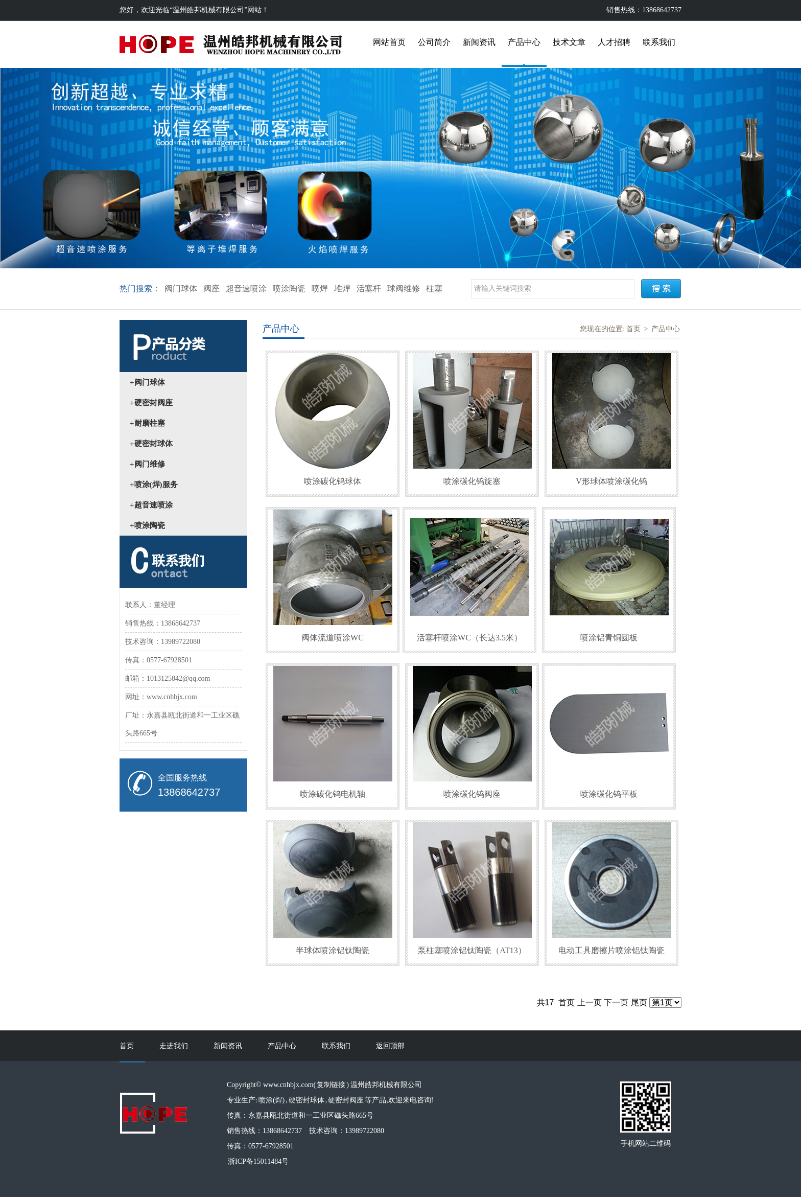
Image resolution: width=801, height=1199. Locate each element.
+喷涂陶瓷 (147, 525)
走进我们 (173, 1046)
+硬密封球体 (151, 444)
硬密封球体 (306, 1100)
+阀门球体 (147, 382)
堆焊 (342, 288)
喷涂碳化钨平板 (609, 794)
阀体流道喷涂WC (332, 637)
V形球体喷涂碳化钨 (611, 481)
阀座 (211, 288)
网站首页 (389, 42)
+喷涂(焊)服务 (154, 484)
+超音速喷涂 (151, 505)
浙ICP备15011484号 (258, 1161)
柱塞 (434, 288)
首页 (633, 329)
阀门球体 (180, 288)
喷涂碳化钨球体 (332, 481)
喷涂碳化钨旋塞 (472, 481)
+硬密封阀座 (151, 403)
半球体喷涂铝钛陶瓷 (332, 950)
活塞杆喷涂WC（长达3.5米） (469, 637)
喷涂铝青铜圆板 (609, 637)
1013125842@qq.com (178, 678)
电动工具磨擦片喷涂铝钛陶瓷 (611, 950)
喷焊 (320, 288)
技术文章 (569, 42)
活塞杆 (369, 288)
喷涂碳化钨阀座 (472, 794)
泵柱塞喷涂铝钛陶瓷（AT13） (472, 950)
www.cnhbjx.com (172, 697)
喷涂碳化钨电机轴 (332, 794)
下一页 (616, 1002)
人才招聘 (614, 42)
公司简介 (434, 42)
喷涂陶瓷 (289, 288)
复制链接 (331, 1085)
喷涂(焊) (271, 1100)
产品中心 (524, 42)
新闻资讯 (479, 42)
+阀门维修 (147, 464)
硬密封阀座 (346, 1100)
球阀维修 (403, 288)
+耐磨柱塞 (147, 423)
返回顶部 (390, 1046)
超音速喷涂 (246, 288)
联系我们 (659, 42)
